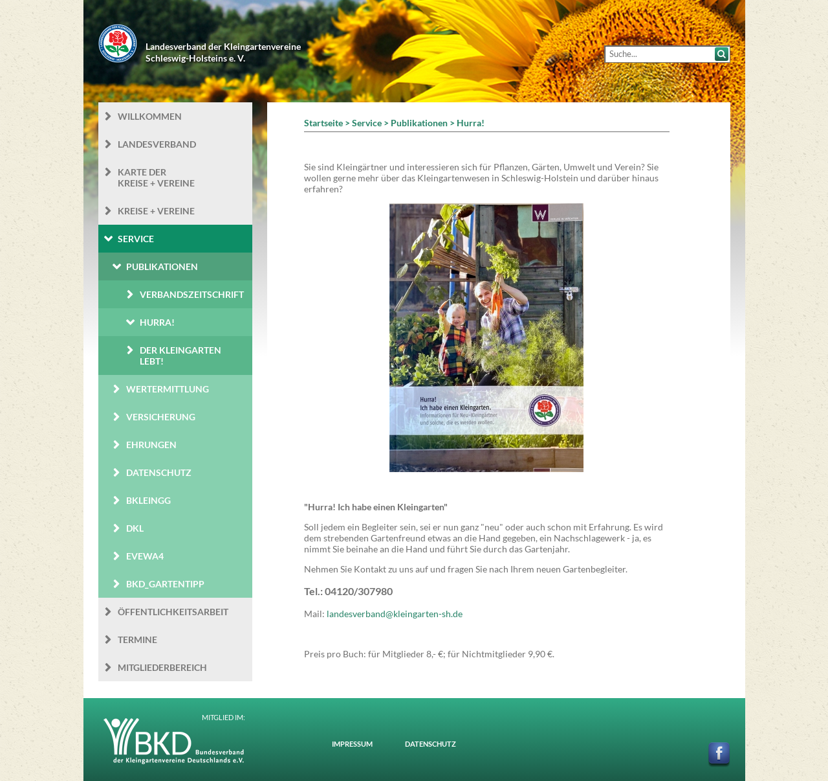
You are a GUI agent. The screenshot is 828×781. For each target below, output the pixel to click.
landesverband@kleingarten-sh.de (395, 613)
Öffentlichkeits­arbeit (173, 611)
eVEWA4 (145, 555)
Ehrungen (151, 444)
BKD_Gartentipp (165, 583)
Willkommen (150, 116)
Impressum (352, 744)
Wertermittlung (167, 388)
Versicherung (160, 416)
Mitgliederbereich (162, 667)
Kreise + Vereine (156, 210)
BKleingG (148, 500)
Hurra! (157, 322)
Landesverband (157, 144)
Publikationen (162, 266)
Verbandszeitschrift (192, 294)
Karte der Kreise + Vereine (156, 177)
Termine (137, 639)
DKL (135, 528)
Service (136, 238)
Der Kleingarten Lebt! (180, 356)
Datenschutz (158, 472)
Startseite (323, 122)
